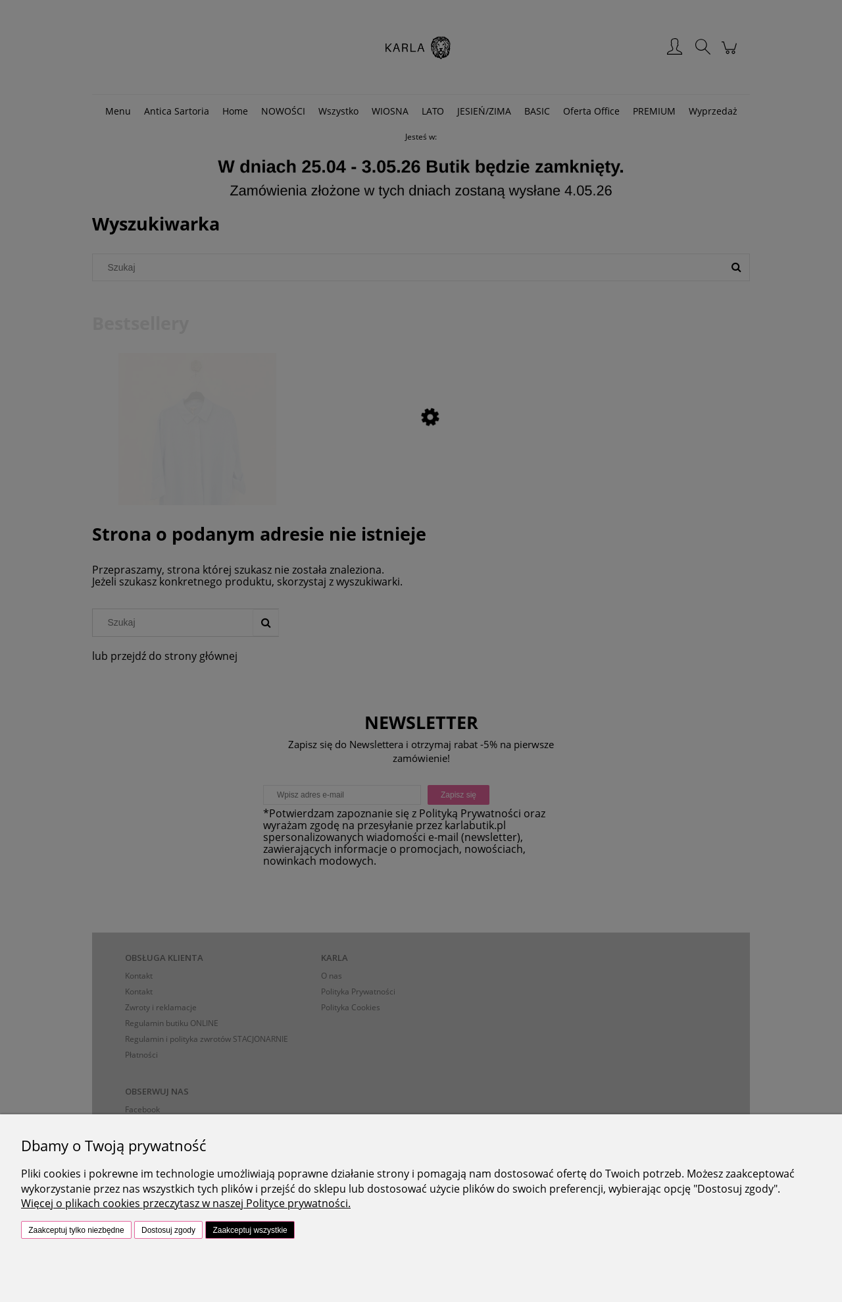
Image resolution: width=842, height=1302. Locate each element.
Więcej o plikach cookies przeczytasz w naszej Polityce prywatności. (186, 1203)
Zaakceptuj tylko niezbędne (76, 1230)
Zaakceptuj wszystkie (249, 1230)
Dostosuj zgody (168, 1230)
